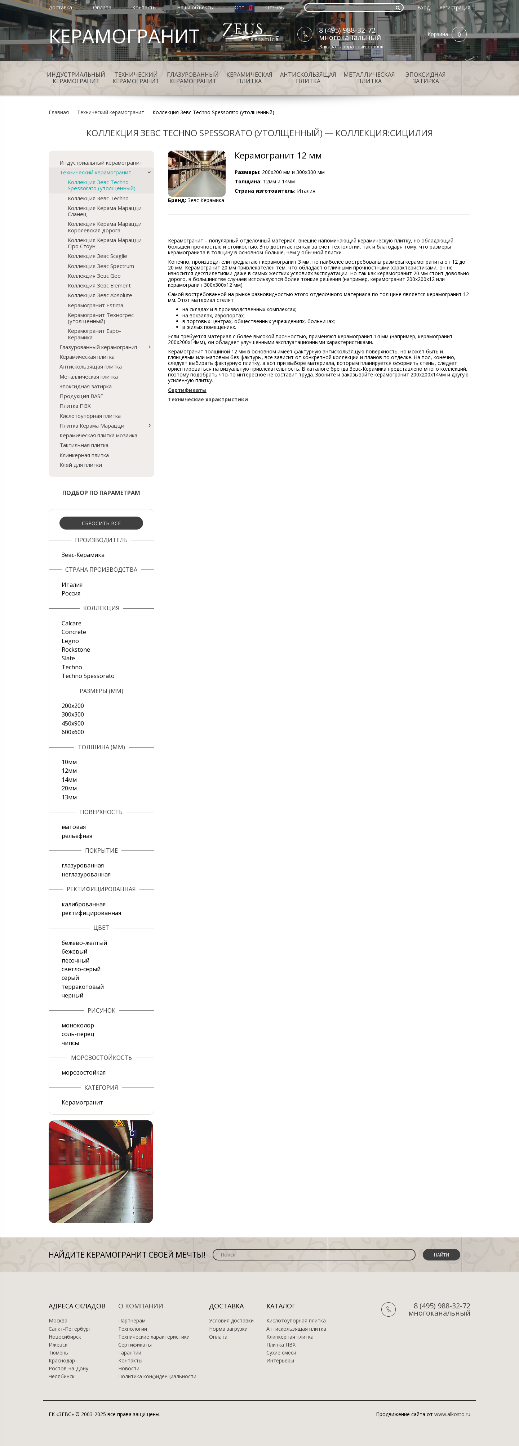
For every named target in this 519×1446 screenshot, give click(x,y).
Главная (59, 112)
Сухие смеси (281, 1353)
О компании (140, 1306)
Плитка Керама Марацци (91, 425)
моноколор (78, 1025)
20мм (69, 788)
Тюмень (58, 1353)
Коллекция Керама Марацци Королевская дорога (105, 226)
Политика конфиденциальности (157, 1376)
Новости (128, 1368)
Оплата (102, 7)
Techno (72, 667)
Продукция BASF (81, 396)
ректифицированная (91, 913)
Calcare (71, 623)
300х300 (73, 714)
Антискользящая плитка (308, 78)
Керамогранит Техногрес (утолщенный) (101, 318)
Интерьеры (280, 1361)
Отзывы (275, 7)
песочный (75, 960)
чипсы (70, 1043)
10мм (69, 762)
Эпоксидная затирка (426, 78)
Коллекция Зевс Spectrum (101, 265)
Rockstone (76, 649)
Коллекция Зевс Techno (98, 198)
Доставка (60, 7)
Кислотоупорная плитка (90, 415)
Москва (58, 1321)
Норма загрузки (228, 1329)
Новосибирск (65, 1337)
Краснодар (62, 1361)
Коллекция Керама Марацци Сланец (105, 211)
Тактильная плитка (83, 444)
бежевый (74, 951)
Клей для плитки (80, 464)
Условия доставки (231, 1321)
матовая (74, 827)
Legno (70, 641)
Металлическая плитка (369, 78)
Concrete (74, 632)
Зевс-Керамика (83, 555)
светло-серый (81, 969)
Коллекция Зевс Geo (94, 275)
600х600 (73, 732)
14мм (69, 780)
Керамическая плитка (249, 78)
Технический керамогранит (136, 78)
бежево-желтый (84, 943)
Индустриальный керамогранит (76, 78)
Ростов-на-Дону (68, 1368)
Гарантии (129, 1353)
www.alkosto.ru (452, 1414)
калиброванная (84, 904)
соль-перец (78, 1034)
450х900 (73, 723)
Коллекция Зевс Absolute (100, 295)
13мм (69, 797)
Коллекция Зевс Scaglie (97, 255)
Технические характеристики (154, 1337)
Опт (239, 7)
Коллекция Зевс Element (99, 285)
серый (70, 978)
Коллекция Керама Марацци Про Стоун (105, 243)
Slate (68, 658)
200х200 (73, 706)
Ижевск (58, 1345)
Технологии (132, 1329)
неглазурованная (86, 874)
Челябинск (62, 1376)
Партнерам (132, 1321)
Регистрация (454, 7)
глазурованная (83, 865)
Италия (72, 585)
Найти (441, 1255)
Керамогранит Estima (95, 305)
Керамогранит (82, 1102)
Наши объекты (195, 7)
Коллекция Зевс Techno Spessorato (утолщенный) (102, 185)
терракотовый (83, 987)
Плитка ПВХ (75, 405)
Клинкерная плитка (84, 455)
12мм (69, 771)
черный (72, 995)
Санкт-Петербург (70, 1329)
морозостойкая (84, 1072)
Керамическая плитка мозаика (98, 435)
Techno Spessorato (88, 676)
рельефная (77, 836)
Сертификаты (135, 1345)
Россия (71, 593)
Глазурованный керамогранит (193, 78)
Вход (423, 7)
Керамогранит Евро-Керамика (94, 333)
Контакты (144, 7)
